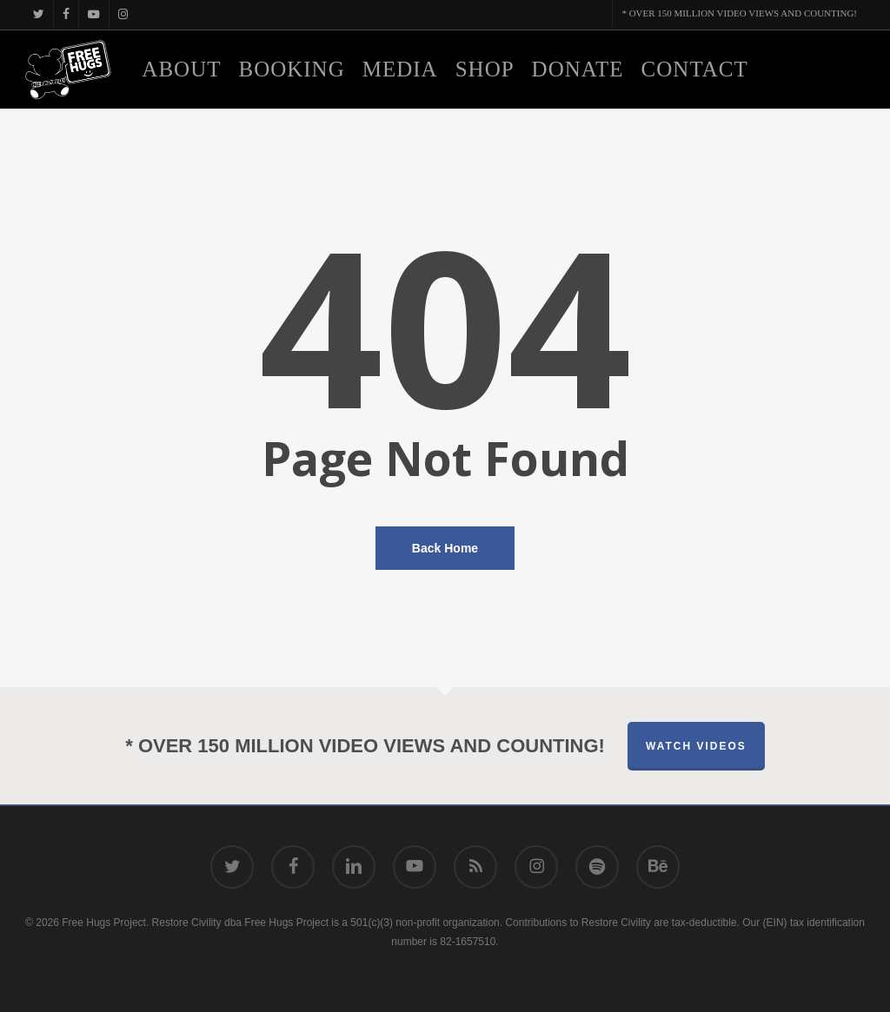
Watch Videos (696, 746)
